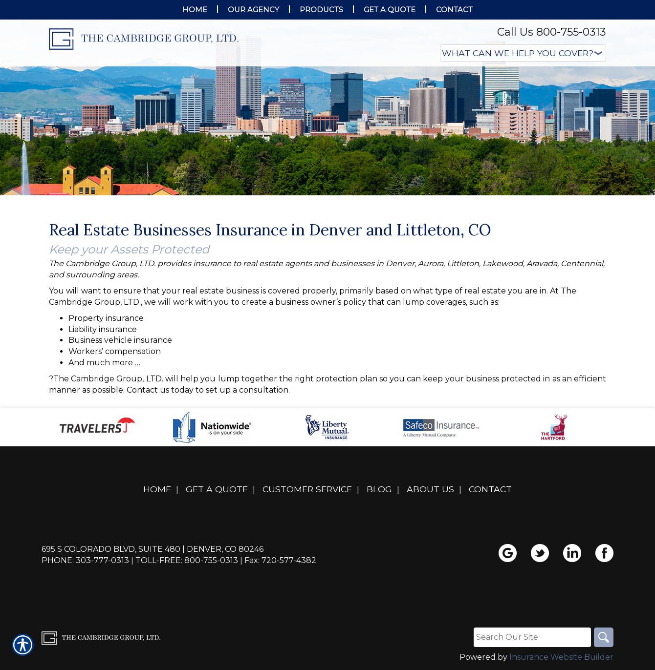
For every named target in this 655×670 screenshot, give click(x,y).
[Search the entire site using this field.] (532, 637)
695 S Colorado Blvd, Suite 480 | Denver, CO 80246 (152, 549)
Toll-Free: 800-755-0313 (186, 560)
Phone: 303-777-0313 (85, 560)
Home (157, 489)
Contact (490, 489)
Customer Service (307, 489)
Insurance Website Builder (561, 657)
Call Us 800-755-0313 (551, 32)
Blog (379, 489)
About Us (430, 489)
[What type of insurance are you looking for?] (523, 53)
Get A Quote (217, 489)
